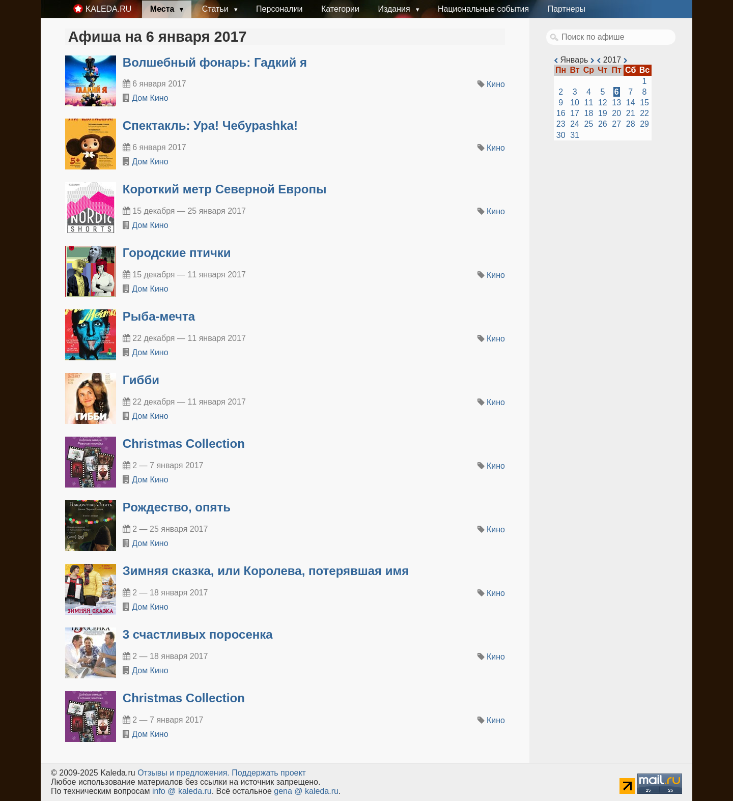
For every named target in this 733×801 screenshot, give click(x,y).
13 (616, 102)
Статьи (216, 9)
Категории (340, 9)
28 (630, 124)
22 (644, 113)
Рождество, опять (177, 507)
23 (561, 124)
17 (574, 113)
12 (602, 102)
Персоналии (279, 9)
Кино (496, 84)
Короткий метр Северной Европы (225, 189)
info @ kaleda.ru (182, 791)
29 (644, 124)
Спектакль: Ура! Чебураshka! (210, 125)
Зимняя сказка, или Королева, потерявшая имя (266, 571)
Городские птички (177, 253)
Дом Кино (150, 98)
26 (602, 124)
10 (574, 102)
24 (574, 124)
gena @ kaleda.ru (306, 791)
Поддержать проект (269, 772)
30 (561, 135)
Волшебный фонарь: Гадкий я (215, 62)
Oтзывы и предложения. (183, 772)
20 (616, 113)
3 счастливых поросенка (198, 634)
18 (589, 113)
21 (630, 113)
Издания (395, 9)
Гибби (141, 380)
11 (589, 102)
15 (644, 102)
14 (630, 102)
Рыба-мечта (159, 316)
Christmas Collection (184, 443)
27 (616, 124)
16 (561, 113)
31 (574, 135)
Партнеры (566, 9)
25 (589, 124)
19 (602, 113)
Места (163, 9)
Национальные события (483, 9)
